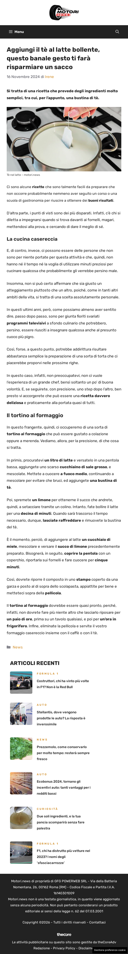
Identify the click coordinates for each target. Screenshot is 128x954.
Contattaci (97, 922)
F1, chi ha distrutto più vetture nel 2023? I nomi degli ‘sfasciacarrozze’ (63, 857)
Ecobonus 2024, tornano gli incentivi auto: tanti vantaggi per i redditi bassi (64, 788)
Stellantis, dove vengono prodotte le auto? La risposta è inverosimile (61, 718)
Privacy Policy (64, 948)
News (18, 647)
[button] (117, 32)
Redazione (41, 948)
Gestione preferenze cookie (110, 950)
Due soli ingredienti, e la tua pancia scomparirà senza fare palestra (61, 822)
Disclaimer (86, 948)
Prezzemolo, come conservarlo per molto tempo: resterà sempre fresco (63, 753)
